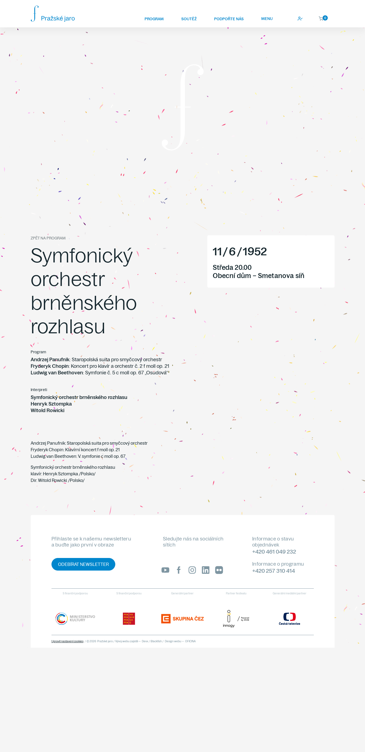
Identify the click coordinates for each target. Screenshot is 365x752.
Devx (145, 641)
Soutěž (189, 18)
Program (154, 18)
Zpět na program (48, 238)
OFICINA (190, 641)
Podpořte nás (229, 18)
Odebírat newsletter (83, 564)
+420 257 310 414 (273, 570)
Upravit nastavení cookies (67, 641)
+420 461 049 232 (274, 551)
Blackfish (156, 641)
